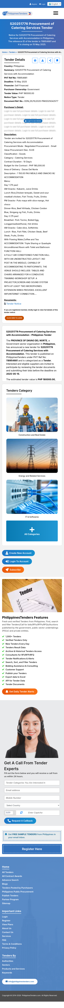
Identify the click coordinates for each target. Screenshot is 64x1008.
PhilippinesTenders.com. (31, 995)
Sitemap (6, 903)
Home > (5, 52)
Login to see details (33, 121)
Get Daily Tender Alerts (20, 691)
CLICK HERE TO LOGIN (14, 318)
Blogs (5, 884)
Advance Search (10, 880)
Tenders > (13, 52)
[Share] (50, 60)
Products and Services (13, 968)
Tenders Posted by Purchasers (17, 887)
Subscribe (13, 569)
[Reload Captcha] (21, 812)
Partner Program (10, 899)
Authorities (7, 961)
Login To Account (17, 561)
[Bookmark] (57, 60)
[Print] (35, 60)
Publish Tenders (10, 895)
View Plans (7, 924)
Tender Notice (13, 303)
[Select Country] (32, 805)
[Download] (43, 60)
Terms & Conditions (12, 944)
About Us (6, 928)
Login (42, 4)
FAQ (4, 940)
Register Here (32, 849)
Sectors (6, 965)
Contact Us (7, 932)
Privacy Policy (9, 947)
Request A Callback (20, 820)
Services (6, 936)
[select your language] (54, 4)
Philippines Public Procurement (17, 891)
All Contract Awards (12, 876)
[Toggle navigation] (56, 13)
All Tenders (7, 872)
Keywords (7, 972)
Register (33, 4)
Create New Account (18, 553)
